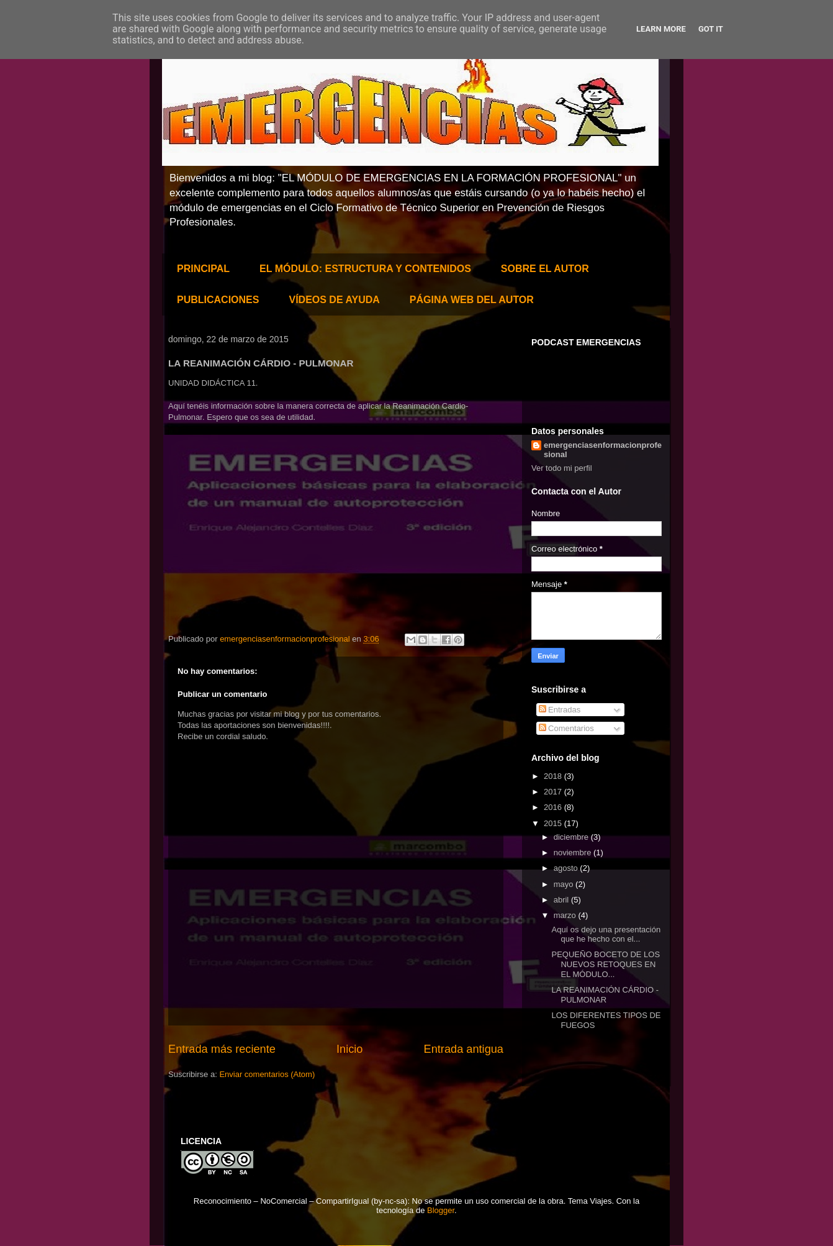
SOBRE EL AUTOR (545, 268)
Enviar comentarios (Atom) (267, 1074)
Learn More (661, 29)
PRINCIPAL (203, 268)
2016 (554, 807)
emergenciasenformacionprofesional (603, 449)
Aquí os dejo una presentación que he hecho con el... (605, 934)
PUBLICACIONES (218, 299)
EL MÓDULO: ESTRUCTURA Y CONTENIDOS (365, 268)
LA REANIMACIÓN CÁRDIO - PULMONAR (605, 994)
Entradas (560, 709)
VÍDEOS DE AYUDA (334, 299)
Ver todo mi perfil (561, 468)
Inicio (349, 1049)
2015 (554, 823)
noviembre (573, 852)
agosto (567, 868)
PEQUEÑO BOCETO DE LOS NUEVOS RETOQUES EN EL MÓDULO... (605, 964)
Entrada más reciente (222, 1049)
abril (562, 899)
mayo (564, 884)
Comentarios (566, 728)
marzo (566, 915)
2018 (554, 776)
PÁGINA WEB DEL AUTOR (472, 299)
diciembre (572, 837)
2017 (554, 791)
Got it (710, 29)
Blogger (440, 1210)
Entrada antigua (463, 1049)
